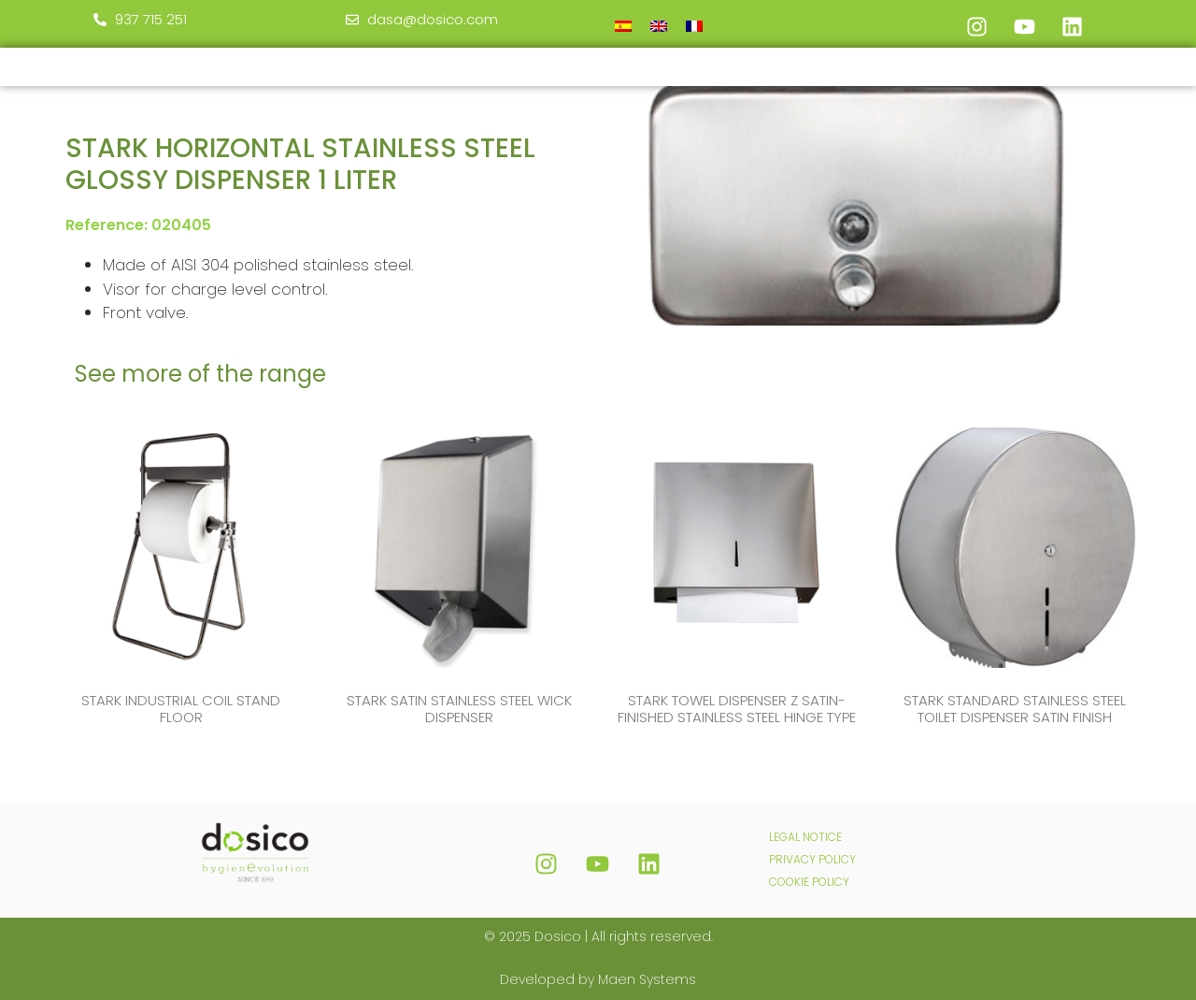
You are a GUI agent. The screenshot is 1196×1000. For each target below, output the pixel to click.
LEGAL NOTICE (805, 837)
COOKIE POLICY (809, 882)
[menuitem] (623, 25)
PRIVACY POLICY (812, 859)
